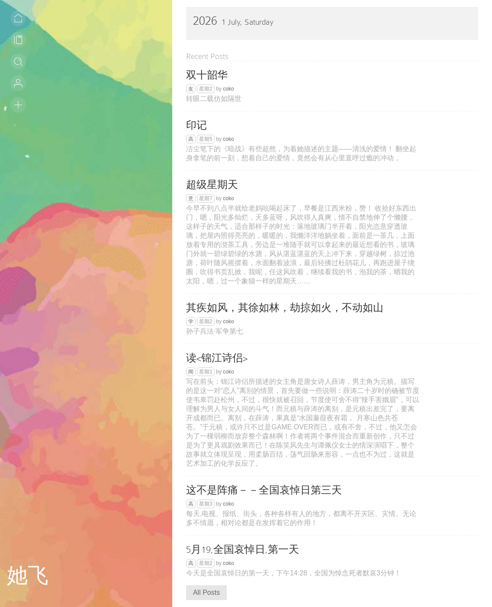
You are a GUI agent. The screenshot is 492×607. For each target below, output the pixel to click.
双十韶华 (207, 75)
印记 (196, 125)
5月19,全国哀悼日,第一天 (242, 549)
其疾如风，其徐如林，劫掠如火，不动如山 (284, 307)
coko (228, 89)
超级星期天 (212, 184)
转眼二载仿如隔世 (213, 98)
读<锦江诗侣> (217, 358)
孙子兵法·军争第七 (214, 331)
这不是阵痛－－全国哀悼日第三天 (264, 490)
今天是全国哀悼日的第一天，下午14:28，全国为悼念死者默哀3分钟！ (293, 573)
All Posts (206, 592)
